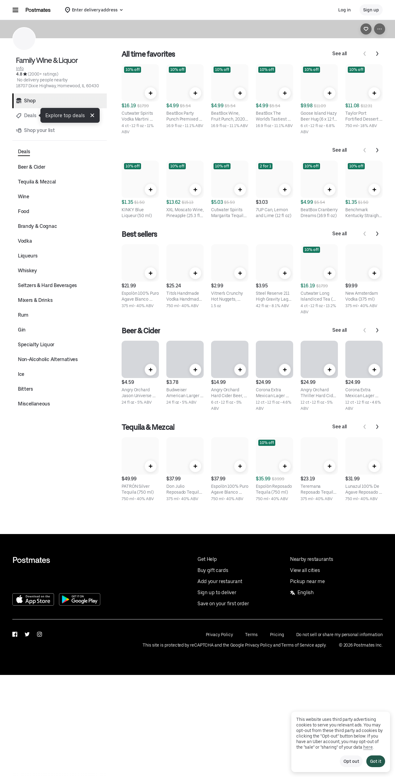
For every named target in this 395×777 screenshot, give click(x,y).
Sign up (371, 9)
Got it (375, 761)
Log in (344, 9)
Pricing (277, 634)
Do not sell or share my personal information (339, 634)
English (302, 592)
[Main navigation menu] (15, 9)
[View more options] (379, 29)
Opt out (351, 761)
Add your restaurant (220, 581)
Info (20, 68)
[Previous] (364, 53)
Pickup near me (307, 581)
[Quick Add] (150, 93)
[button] (92, 115)
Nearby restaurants (311, 559)
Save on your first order (223, 603)
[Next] (377, 53)
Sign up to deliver (217, 592)
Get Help (207, 559)
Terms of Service (297, 645)
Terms (251, 634)
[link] (366, 29)
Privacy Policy (219, 634)
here (368, 747)
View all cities (305, 570)
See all (339, 53)
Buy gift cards (213, 570)
